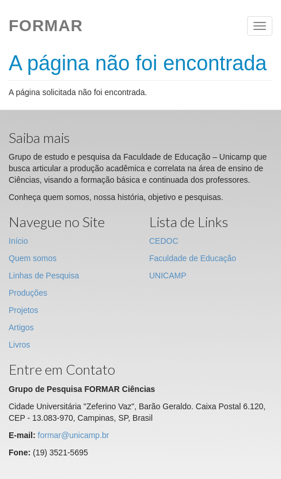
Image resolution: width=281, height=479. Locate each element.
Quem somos (32, 258)
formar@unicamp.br (73, 435)
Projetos (23, 310)
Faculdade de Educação (192, 258)
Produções (28, 292)
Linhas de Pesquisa (44, 275)
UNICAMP (168, 275)
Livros (19, 344)
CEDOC (164, 241)
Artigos (21, 327)
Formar (46, 26)
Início (18, 241)
